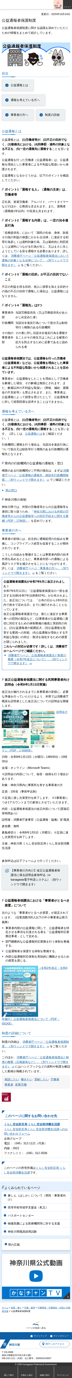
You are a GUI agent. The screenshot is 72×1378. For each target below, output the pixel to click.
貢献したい (41, 1079)
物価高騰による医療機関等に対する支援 (34, 1223)
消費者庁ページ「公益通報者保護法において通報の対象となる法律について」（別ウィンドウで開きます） (35, 260)
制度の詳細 (52, 114)
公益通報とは (19, 85)
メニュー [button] (67, 7)
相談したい (12, 1079)
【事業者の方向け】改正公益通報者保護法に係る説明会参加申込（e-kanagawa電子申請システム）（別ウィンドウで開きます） (36, 877)
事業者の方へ (19, 114)
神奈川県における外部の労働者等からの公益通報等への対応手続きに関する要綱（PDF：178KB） (35, 516)
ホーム (5, 1307)
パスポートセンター (21, 1215)
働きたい (26, 1079)
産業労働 (21, 1084)
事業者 (9, 1084)
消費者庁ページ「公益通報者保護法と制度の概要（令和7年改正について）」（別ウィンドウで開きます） (37, 659)
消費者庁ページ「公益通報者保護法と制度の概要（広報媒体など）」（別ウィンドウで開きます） (35, 1062)
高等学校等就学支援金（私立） (28, 1207)
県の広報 (14, 1244)
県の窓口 (11, 490)
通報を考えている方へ (25, 99)
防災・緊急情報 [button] (58, 7)
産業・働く (16, 1307)
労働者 (55, 1079)
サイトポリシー (61, 1336)
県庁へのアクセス (55, 1344)
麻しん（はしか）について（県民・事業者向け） (37, 1197)
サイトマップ (40, 1336)
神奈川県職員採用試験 (22, 1231)
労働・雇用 (29, 1307)
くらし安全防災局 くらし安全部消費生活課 (32, 1124)
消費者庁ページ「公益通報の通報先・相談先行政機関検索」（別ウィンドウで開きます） (35, 475)
